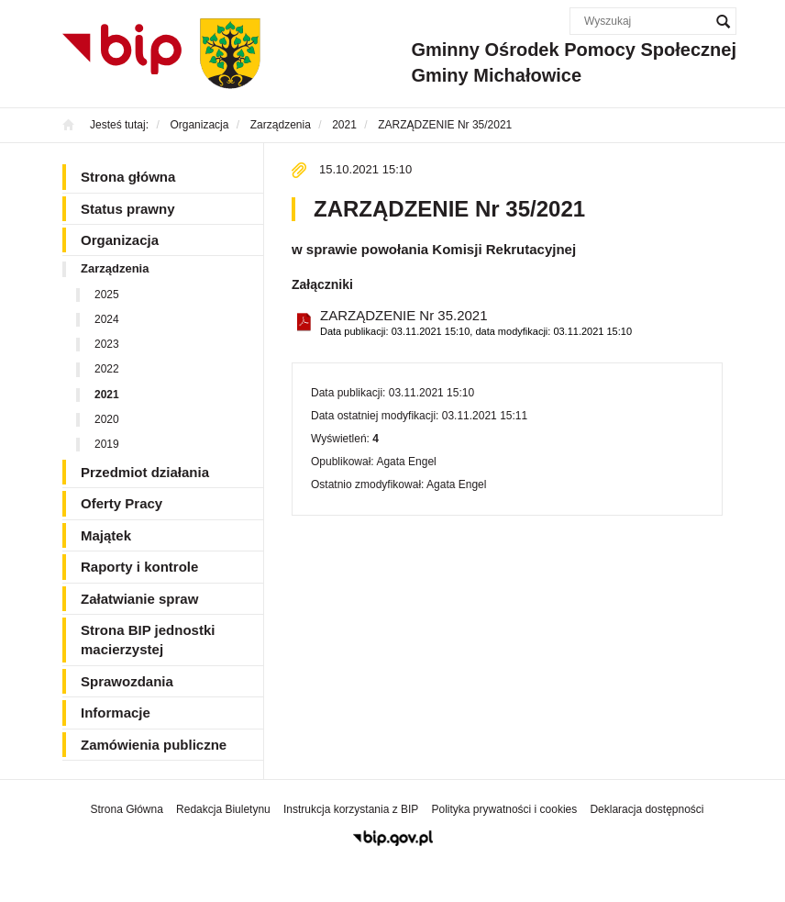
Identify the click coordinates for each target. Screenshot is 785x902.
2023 (106, 344)
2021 (106, 394)
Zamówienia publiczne (154, 744)
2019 (106, 444)
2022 (106, 368)
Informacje (115, 712)
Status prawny (128, 209)
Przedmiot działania (145, 472)
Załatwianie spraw (139, 599)
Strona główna (128, 176)
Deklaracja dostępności (646, 809)
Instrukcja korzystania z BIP (350, 809)
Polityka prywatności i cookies (505, 809)
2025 (106, 294)
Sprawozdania (127, 681)
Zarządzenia (115, 268)
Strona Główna (126, 809)
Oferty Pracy (121, 503)
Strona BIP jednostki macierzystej (148, 639)
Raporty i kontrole (139, 566)
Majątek (106, 535)
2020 (106, 419)
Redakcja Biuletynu (223, 809)
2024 (106, 319)
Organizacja (120, 240)
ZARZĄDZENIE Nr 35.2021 (476, 323)
